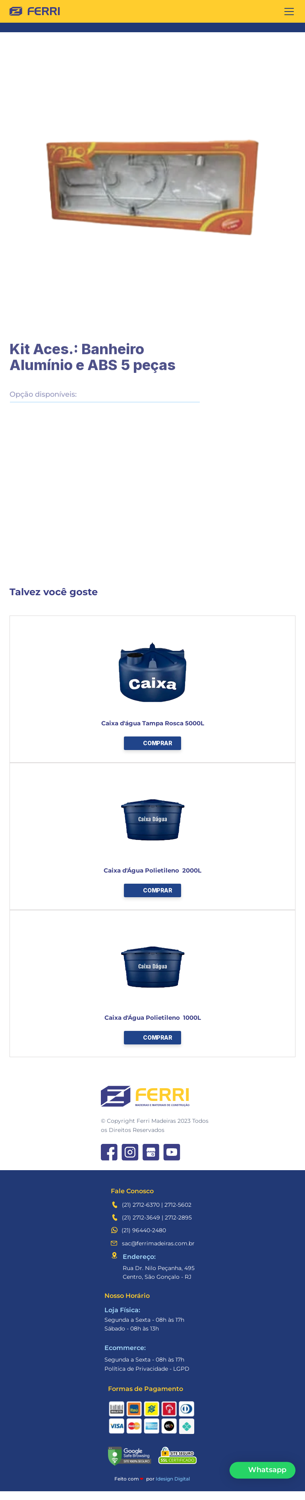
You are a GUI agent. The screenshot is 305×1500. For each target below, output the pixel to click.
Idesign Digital (173, 1479)
